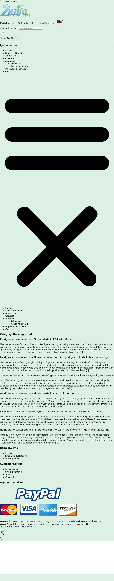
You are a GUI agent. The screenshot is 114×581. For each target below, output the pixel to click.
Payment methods (15, 69)
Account (10, 61)
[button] (57, 189)
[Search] (3, 32)
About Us (10, 55)
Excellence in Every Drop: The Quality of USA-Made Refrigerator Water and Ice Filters (52, 411)
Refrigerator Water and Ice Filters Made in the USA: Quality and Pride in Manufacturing (54, 357)
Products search (9, 28)
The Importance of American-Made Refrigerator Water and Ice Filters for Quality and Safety (56, 375)
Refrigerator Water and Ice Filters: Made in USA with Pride (36, 339)
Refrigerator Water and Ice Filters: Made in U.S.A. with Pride (37, 393)
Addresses (16, 63)
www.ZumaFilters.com (12, 524)
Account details (19, 66)
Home (8, 50)
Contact (9, 58)
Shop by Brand (13, 53)
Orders (9, 71)
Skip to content (8, 1)
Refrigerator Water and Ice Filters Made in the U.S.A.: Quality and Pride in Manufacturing (55, 429)
